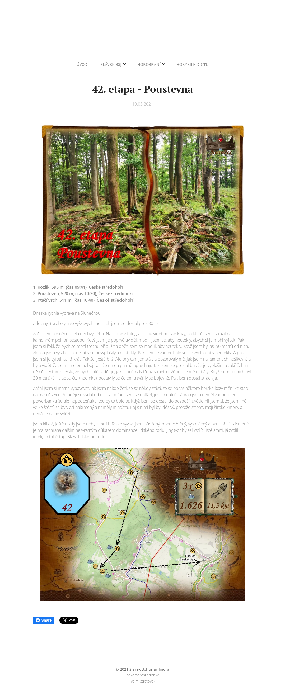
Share (44, 620)
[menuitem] (123, 64)
